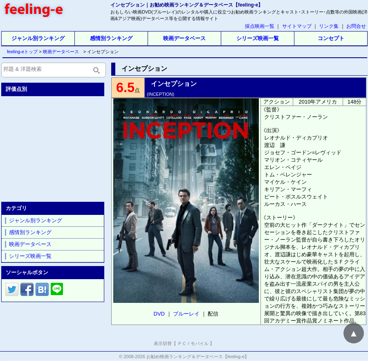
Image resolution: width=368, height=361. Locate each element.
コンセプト (331, 38)
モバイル (200, 343)
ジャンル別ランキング (38, 38)
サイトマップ (297, 26)
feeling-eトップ (20, 51)
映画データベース (184, 38)
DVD (159, 314)
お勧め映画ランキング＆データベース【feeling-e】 (197, 356)
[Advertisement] (53, 147)
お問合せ (356, 26)
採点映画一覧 (259, 26)
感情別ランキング (111, 38)
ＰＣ (181, 343)
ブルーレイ (186, 314)
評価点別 (16, 89)
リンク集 (329, 26)
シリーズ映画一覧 (257, 38)
